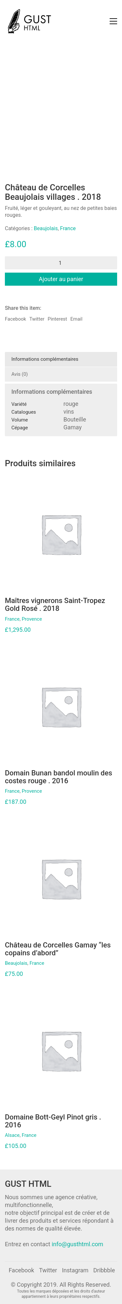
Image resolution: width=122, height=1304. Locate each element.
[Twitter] (48, 1270)
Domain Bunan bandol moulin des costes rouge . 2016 (58, 777)
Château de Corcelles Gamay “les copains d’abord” (58, 949)
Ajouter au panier (61, 279)
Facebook (15, 319)
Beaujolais (46, 228)
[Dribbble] (104, 1270)
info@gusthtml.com (77, 1244)
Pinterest (57, 319)
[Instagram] (75, 1270)
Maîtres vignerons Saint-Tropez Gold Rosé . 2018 (55, 604)
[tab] (61, 359)
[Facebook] (21, 1270)
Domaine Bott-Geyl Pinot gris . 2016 (53, 1121)
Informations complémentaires (44, 359)
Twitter (36, 319)
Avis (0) (19, 374)
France (68, 228)
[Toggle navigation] (113, 21)
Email (76, 319)
